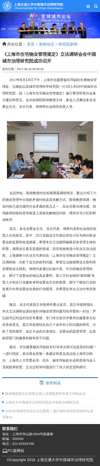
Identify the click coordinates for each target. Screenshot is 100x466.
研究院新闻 (67, 44)
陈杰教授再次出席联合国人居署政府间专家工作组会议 (43, 393)
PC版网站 (13, 451)
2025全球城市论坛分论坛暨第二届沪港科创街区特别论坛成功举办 (47, 414)
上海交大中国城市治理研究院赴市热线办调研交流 (40, 402)
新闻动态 (46, 44)
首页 (31, 44)
